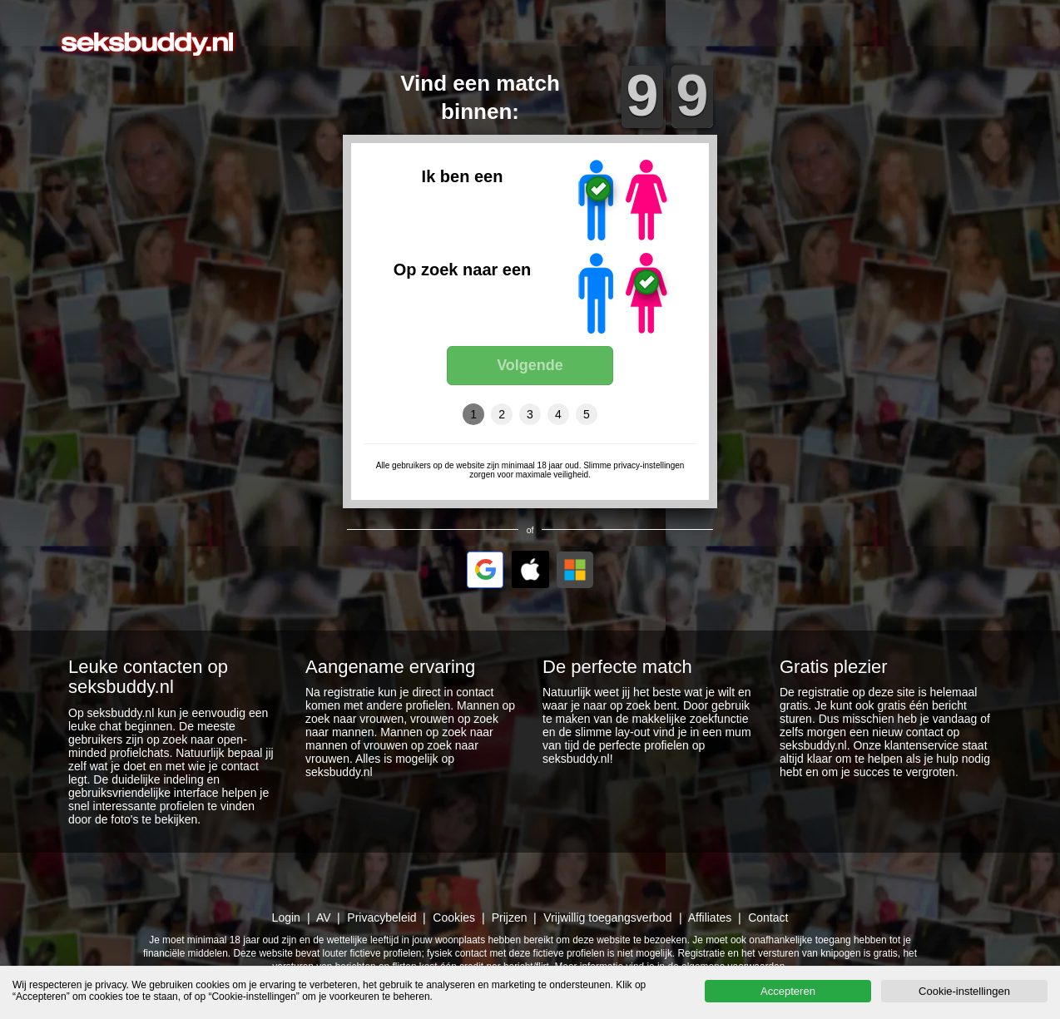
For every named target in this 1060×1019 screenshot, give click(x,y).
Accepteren (787, 991)
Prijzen (510, 917)
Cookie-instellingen (964, 991)
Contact (768, 917)
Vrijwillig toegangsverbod (607, 917)
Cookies (454, 917)
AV (323, 917)
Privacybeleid (381, 917)
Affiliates (710, 917)
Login (286, 917)
